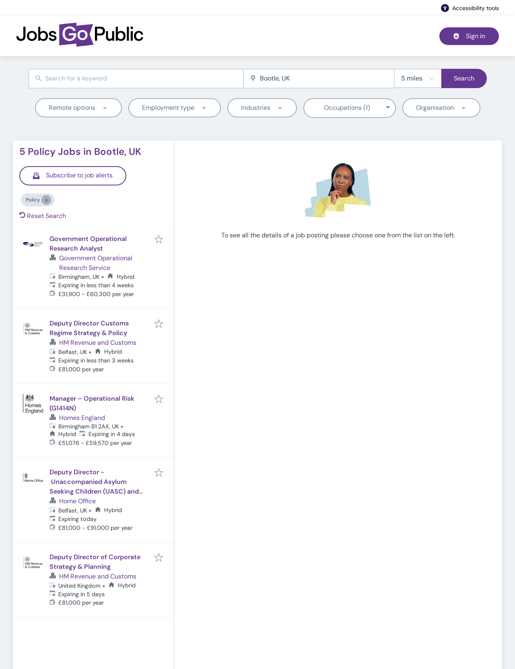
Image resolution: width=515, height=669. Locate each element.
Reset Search (42, 216)
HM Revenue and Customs (97, 342)
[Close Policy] (46, 200)
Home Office (77, 501)
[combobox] (135, 79)
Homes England (82, 418)
